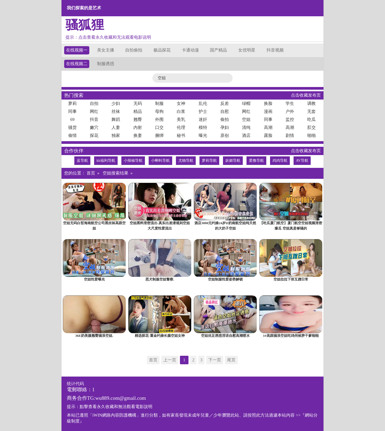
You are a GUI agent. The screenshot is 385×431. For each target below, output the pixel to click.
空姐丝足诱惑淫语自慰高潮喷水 (225, 336)
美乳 (181, 119)
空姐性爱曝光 (94, 279)
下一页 (214, 360)
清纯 (246, 127)
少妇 (115, 103)
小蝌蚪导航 (160, 161)
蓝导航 (82, 161)
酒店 (246, 135)
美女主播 (105, 50)
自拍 (94, 103)
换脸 (268, 103)
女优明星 (246, 50)
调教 (311, 103)
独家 (115, 135)
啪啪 (311, 135)
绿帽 (246, 103)
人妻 (115, 127)
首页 (91, 173)
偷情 (72, 135)
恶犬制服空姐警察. (159, 279)
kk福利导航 (106, 161)
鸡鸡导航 (279, 161)
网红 (94, 111)
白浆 (181, 111)
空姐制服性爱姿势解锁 (225, 279)
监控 (290, 119)
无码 (137, 103)
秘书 (181, 135)
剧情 (290, 135)
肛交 (311, 127)
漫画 (268, 111)
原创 (224, 135)
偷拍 (224, 119)
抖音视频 (275, 50)
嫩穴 (94, 127)
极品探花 (162, 50)
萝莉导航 (209, 161)
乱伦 (203, 103)
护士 (203, 111)
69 (72, 119)
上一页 (169, 360)
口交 (159, 127)
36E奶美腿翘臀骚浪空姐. (94, 336)
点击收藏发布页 (306, 95)
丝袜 (115, 111)
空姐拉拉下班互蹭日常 (291, 279)
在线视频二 (76, 63)
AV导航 (302, 161)
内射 (137, 127)
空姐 (246, 119)
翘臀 (137, 119)
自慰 (224, 111)
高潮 (268, 127)
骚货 (72, 127)
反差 (224, 103)
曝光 (203, 135)
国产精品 (218, 50)
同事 (72, 111)
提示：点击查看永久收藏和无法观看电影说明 (108, 37)
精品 (137, 111)
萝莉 (72, 103)
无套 (311, 111)
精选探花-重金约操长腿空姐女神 (159, 336)
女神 (181, 103)
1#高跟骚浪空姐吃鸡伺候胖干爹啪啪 (291, 336)
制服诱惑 (105, 63)
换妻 (137, 135)
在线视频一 (76, 50)
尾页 (231, 360)
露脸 (268, 135)
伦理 (181, 127)
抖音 (94, 119)
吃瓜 (311, 119)
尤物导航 (185, 161)
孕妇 (224, 127)
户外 (290, 111)
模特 (203, 127)
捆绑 (159, 135)
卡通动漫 (190, 50)
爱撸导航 (256, 161)
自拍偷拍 (133, 50)
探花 (94, 135)
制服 (159, 103)
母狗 (159, 111)
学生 (290, 103)
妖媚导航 (232, 161)
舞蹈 (115, 119)
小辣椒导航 (133, 161)
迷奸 (203, 119)
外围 (159, 119)
